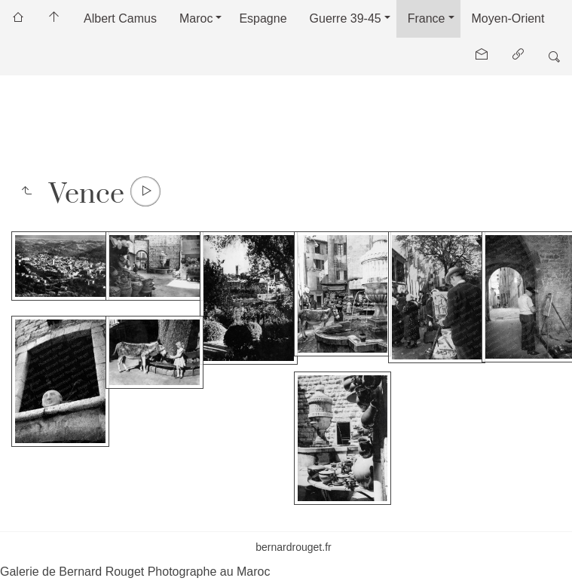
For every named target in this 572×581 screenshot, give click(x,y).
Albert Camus (120, 18)
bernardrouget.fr (293, 547)
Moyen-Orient (508, 18)
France (426, 18)
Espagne (262, 18)
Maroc (196, 18)
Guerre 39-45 (345, 18)
